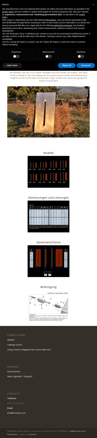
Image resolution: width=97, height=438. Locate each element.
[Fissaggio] (48, 306)
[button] (93, 4)
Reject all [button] (66, 65)
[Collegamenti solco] (48, 261)
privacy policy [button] (8, 12)
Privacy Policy (12, 434)
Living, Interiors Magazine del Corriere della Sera (29, 349)
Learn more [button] (12, 65)
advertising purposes (63, 25)
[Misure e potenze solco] (48, 216)
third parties (51, 20)
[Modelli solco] (48, 172)
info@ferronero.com (16, 413)
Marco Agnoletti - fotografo (19, 376)
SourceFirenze (13, 371)
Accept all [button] (85, 65)
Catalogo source (14, 344)
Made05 (11, 339)
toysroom (33, 434)
